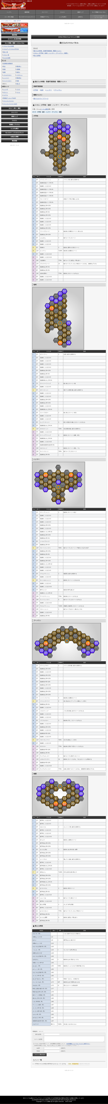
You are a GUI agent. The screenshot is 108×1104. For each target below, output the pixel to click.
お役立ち (80, 17)
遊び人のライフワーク (41, 99)
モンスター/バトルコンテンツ (27, 17)
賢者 (17, 81)
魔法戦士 (18, 78)
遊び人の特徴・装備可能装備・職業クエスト (48, 51)
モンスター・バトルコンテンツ (14, 132)
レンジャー (6, 78)
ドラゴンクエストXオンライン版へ (99, 16)
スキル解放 (45, 109)
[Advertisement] (14, 176)
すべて (34, 112)
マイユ (18, 92)
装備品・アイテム (14, 124)
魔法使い (18, 66)
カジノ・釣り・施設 (14, 108)
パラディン (19, 75)
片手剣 (36, 90)
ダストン (5, 92)
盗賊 (4, 72)
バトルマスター (7, 75)
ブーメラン (58, 90)
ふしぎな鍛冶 (62, 17)
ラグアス (5, 95)
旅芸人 (18, 72)
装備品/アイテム (44, 17)
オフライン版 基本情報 (14, 39)
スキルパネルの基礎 (8, 46)
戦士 (4, 66)
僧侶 (4, 69)
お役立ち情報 (14, 136)
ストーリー (45, 12)
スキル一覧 (6, 55)
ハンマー (49, 90)
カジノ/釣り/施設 (9, 17)
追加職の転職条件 (8, 63)
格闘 (60, 112)
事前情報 (14, 141)
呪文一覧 (5, 52)
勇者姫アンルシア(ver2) (9, 98)
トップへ (9, 12)
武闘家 (18, 69)
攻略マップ (80, 12)
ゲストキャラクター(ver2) (10, 104)
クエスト (62, 12)
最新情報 (26, 12)
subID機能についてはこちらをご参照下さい (78, 1044)
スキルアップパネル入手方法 (11, 49)
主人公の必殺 (6, 58)
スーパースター (7, 81)
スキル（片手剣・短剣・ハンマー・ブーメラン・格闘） (51, 53)
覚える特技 (37, 55)
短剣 (41, 90)
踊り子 (18, 84)
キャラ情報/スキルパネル (99, 12)
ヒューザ (5, 89)
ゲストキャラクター (8, 101)
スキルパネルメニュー (69, 37)
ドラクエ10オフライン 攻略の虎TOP (11, 21)
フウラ (18, 89)
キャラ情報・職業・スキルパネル (14, 43)
